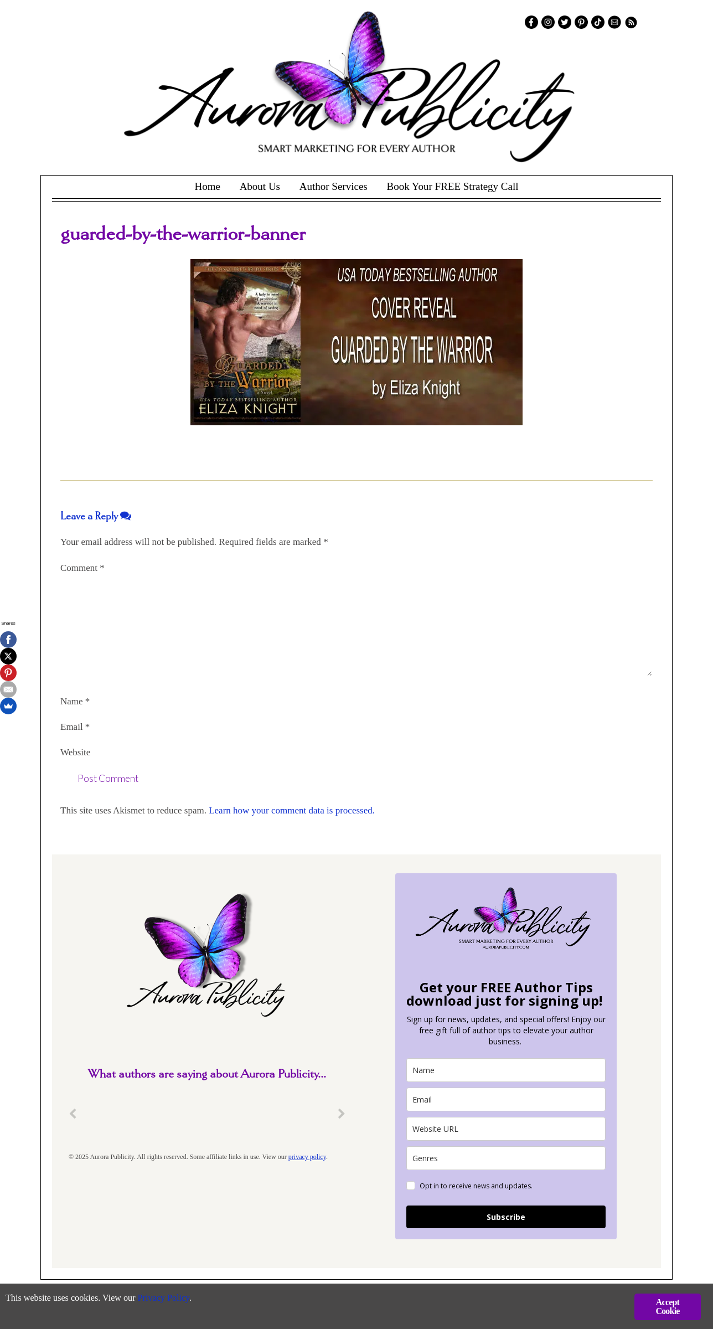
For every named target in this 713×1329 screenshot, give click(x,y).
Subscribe (506, 1217)
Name (75, 701)
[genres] (506, 1158)
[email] (506, 1099)
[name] (506, 1070)
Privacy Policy (171, 1299)
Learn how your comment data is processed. (292, 810)
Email (75, 727)
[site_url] (506, 1129)
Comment (82, 568)
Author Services (333, 186)
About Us (260, 186)
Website (75, 752)
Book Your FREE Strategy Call (452, 186)
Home (207, 186)
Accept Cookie (667, 1306)
